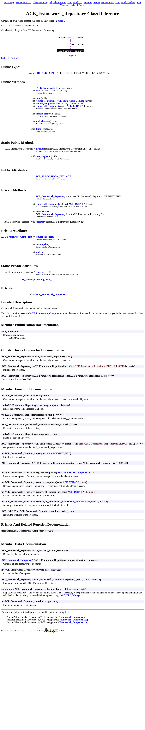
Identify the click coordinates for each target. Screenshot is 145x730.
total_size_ (41, 252)
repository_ (41, 272)
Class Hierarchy (40, 2)
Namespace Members (103, 2)
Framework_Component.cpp (74, 620)
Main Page (9, 2)
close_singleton (43, 157)
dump (38, 129)
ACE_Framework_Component (72, 101)
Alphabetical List (58, 2)
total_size (40, 121)
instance (40, 149)
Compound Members (125, 2)
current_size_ (42, 245)
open (38, 91)
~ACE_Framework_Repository (51, 88)
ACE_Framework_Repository (51, 197)
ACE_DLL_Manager (70, 595)
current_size (42, 114)
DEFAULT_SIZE (45, 73)
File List (88, 2)
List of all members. (10, 58)
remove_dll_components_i (49, 204)
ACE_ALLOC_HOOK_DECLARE (53, 177)
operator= (41, 222)
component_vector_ (45, 237)
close (38, 98)
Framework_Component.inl (73, 623)
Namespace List (23, 2)
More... (61, 21)
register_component (45, 101)
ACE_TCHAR (69, 104)
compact (40, 212)
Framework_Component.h (73, 617)
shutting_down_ (44, 280)
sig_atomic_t (28, 280)
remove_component (45, 104)
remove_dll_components (48, 106)
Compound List (74, 2)
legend (72, 56)
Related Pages (77, 5)
